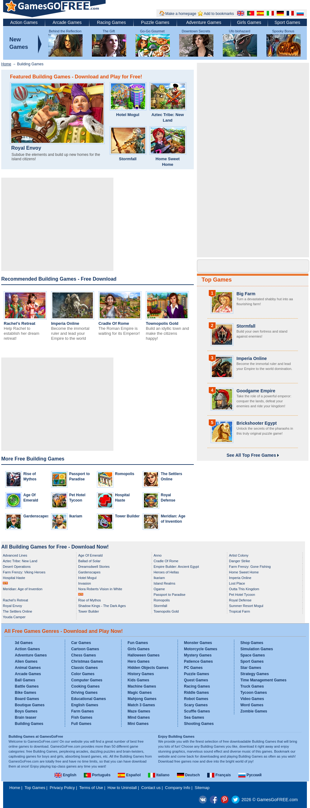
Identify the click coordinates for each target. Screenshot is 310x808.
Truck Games (252, 686)
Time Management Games (264, 680)
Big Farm (245, 293)
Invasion (84, 583)
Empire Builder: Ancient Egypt (176, 566)
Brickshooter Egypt (256, 423)
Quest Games (196, 680)
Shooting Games (199, 724)
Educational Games (88, 699)
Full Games (81, 724)
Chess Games (83, 655)
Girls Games (249, 22)
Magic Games (140, 692)
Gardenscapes (36, 516)
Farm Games (82, 711)
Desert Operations (17, 566)
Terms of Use (91, 787)
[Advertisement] (57, 224)
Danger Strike (239, 561)
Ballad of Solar (89, 561)
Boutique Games (30, 705)
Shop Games (252, 643)
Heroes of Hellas (166, 572)
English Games (84, 705)
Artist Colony (238, 555)
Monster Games (198, 643)
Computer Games (87, 680)
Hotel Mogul (127, 114)
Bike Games (25, 692)
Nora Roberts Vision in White (100, 589)
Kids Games (138, 680)
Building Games (29, 724)
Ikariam (75, 516)
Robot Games (196, 699)
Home (6, 64)
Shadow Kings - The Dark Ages (102, 606)
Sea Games (194, 717)
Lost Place (237, 583)
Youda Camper (14, 617)
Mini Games (138, 724)
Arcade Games (67, 22)
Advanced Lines (15, 555)
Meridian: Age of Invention (22, 589)
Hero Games (139, 661)
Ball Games (25, 680)
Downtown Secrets (196, 31)
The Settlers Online (17, 611)
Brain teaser (25, 717)
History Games (141, 674)
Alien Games (26, 661)
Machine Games (142, 686)
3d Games (24, 643)
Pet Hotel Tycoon (242, 594)
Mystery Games (198, 655)
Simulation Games (257, 649)
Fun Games (138, 643)
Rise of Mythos (89, 600)
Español (129, 775)
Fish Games (82, 717)
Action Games (24, 22)
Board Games (27, 699)
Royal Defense (240, 600)
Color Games (83, 674)
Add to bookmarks (219, 14)
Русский (250, 775)
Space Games (253, 655)
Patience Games (198, 661)
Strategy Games (255, 674)
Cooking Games (85, 686)
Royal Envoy (26, 148)
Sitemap (202, 787)
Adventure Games (203, 22)
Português (97, 775)
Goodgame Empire (255, 390)
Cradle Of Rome (113, 323)
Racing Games (111, 22)
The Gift (109, 31)
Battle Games (27, 686)
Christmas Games (87, 661)
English (65, 775)
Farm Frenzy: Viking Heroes (24, 572)
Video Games (252, 699)
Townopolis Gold (162, 323)
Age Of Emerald (90, 555)
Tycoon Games (254, 692)
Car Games (81, 643)
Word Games (252, 705)
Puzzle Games (155, 22)
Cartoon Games (85, 649)
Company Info (177, 787)
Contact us (150, 787)
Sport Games (287, 22)
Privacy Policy (62, 787)
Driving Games (84, 692)
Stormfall (127, 158)
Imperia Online (65, 323)
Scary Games (196, 705)
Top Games (217, 280)
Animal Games (28, 668)
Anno (158, 555)
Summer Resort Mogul (246, 606)
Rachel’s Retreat (19, 323)
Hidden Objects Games (148, 668)
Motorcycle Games (200, 649)
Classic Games (84, 668)
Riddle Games (196, 692)
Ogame (159, 589)
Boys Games (26, 711)
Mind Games (139, 717)
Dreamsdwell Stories (94, 566)
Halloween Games (144, 655)
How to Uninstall (122, 787)
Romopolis (124, 474)
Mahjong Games (142, 699)
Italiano (158, 775)
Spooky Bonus (283, 31)
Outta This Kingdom (244, 589)
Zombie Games (254, 711)
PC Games (193, 668)
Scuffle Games (197, 711)
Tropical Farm (239, 611)
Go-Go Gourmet (152, 31)
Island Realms (164, 583)
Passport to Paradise (169, 594)
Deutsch (188, 775)
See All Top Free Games (253, 455)
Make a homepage (180, 14)
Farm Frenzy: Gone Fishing (250, 566)
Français (219, 775)
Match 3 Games (141, 705)
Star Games (251, 668)
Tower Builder (127, 516)
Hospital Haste (14, 578)
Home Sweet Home (167, 161)
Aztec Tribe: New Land (167, 117)
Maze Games (139, 711)
